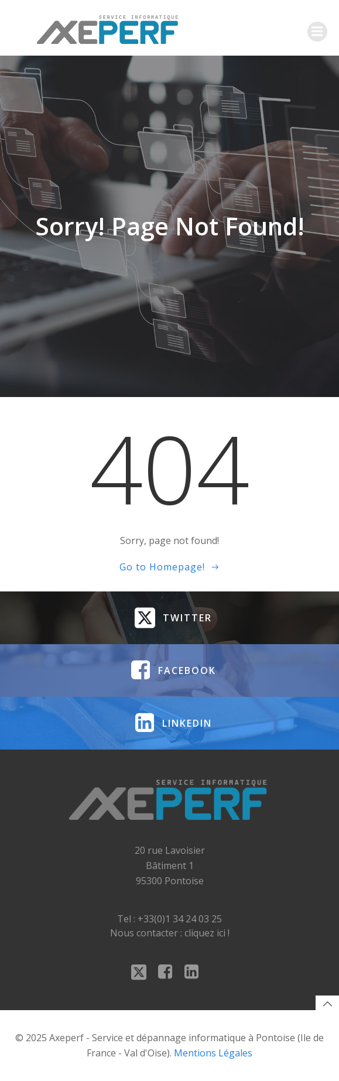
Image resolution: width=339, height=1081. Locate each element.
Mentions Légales (213, 1052)
